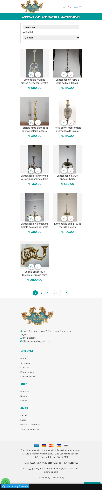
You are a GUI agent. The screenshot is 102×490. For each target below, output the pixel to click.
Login (23, 421)
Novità (23, 397)
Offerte (23, 401)
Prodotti (24, 392)
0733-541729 (28, 338)
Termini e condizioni (30, 430)
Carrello (24, 416)
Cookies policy (27, 377)
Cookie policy (43, 478)
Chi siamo (25, 364)
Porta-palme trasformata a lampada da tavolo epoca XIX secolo (67, 131)
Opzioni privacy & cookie (15, 486)
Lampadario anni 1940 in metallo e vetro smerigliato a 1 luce (67, 227)
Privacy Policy (59, 478)
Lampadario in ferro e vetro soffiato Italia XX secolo (67, 83)
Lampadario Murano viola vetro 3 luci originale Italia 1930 (34, 179)
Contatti (24, 368)
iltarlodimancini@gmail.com (35, 342)
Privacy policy (27, 373)
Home (23, 359)
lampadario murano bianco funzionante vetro (34, 81)
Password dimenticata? (31, 425)
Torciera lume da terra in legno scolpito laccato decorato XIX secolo (34, 131)
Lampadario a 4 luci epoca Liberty (67, 177)
